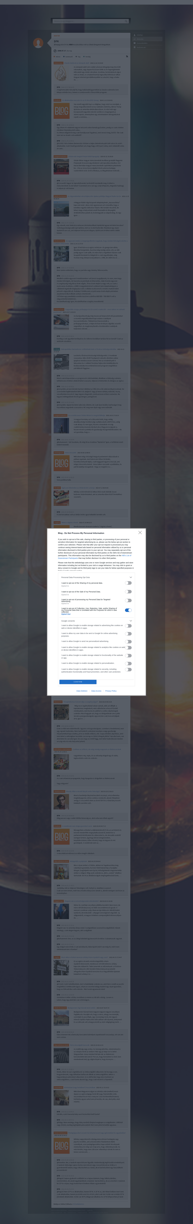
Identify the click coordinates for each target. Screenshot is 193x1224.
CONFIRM (78, 682)
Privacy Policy (111, 691)
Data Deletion (81, 691)
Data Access (96, 691)
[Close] (140, 533)
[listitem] (96, 577)
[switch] (128, 583)
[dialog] (96, 612)
